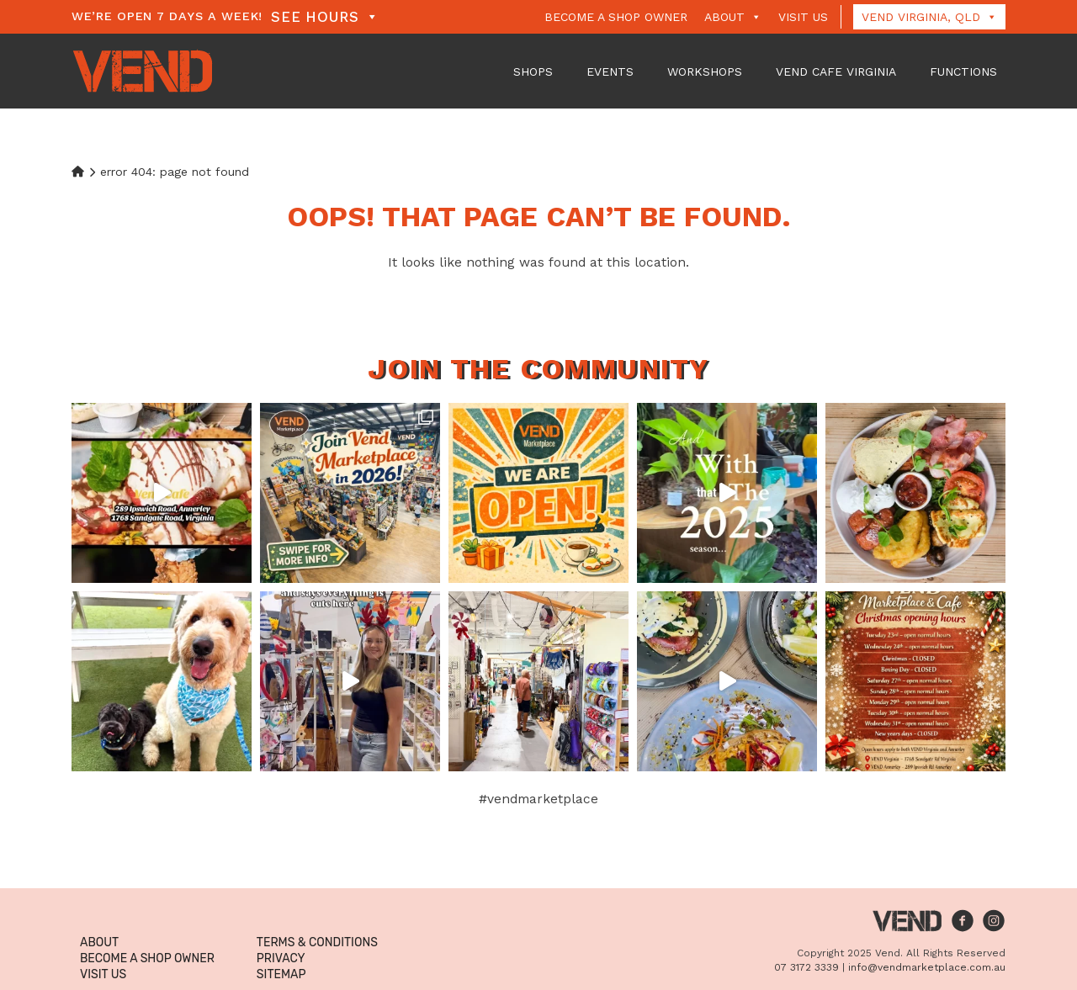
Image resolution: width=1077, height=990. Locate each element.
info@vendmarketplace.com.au (926, 967)
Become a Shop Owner (615, 17)
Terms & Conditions (317, 942)
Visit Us (803, 17)
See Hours (325, 16)
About (732, 16)
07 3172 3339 (806, 967)
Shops (533, 71)
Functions (963, 71)
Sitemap (281, 974)
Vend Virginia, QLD (929, 16)
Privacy (281, 958)
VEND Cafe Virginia (836, 71)
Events (610, 71)
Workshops (704, 71)
